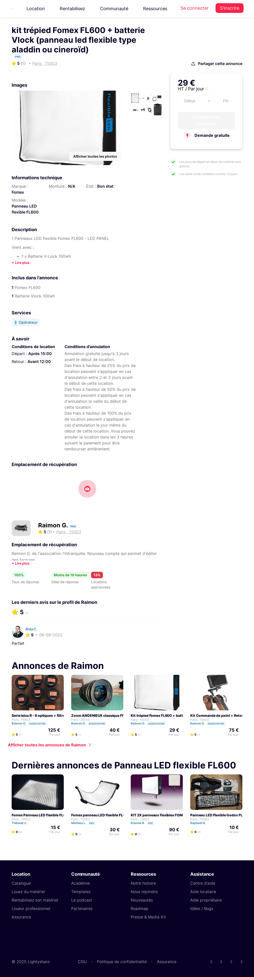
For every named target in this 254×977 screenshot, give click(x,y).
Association (37, 723)
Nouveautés (142, 900)
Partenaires (82, 908)
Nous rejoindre (144, 891)
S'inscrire (229, 8)
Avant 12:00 (39, 361)
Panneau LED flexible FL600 (25, 209)
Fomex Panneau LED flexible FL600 (41, 815)
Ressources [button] (155, 8)
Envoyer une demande (206, 120)
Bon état (105, 186)
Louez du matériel (28, 891)
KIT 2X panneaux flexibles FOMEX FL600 (165, 815)
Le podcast (81, 900)
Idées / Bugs (201, 908)
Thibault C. (22, 823)
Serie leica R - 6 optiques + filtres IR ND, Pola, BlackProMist (60, 715)
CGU (82, 961)
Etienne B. (145, 823)
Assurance (21, 916)
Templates (81, 891)
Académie (80, 883)
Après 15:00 (40, 353)
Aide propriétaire (206, 900)
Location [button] (36, 8)
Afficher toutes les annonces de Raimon (47, 744)
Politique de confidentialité (122, 961)
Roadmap (139, 908)
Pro (91, 823)
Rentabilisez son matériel (35, 900)
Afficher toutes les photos (95, 156)
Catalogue (21, 883)
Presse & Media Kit (148, 916)
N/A (71, 186)
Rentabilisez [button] (72, 8)
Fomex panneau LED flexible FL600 (100, 815)
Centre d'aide (202, 883)
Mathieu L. (85, 823)
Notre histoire (143, 883)
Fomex (18, 192)
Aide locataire (203, 891)
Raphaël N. (200, 823)
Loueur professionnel (31, 908)
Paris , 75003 (21, 720)
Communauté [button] (114, 8)
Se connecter (195, 8)
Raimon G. (53, 525)
